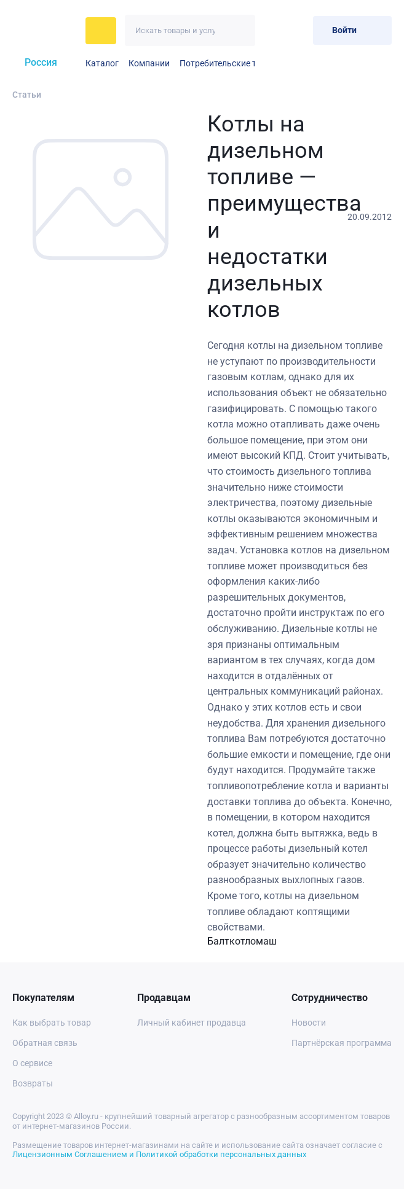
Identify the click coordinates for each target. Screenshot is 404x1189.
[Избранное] (273, 30)
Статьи (26, 94)
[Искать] (239, 30)
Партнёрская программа (341, 1043)
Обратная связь (44, 1043)
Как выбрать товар (51, 1022)
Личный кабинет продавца (191, 1022)
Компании (149, 63)
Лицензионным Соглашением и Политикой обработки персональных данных (159, 1154)
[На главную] (45, 31)
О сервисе (32, 1063)
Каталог (102, 63)
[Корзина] (299, 30)
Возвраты (32, 1083)
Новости (308, 1022)
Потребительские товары (231, 63)
